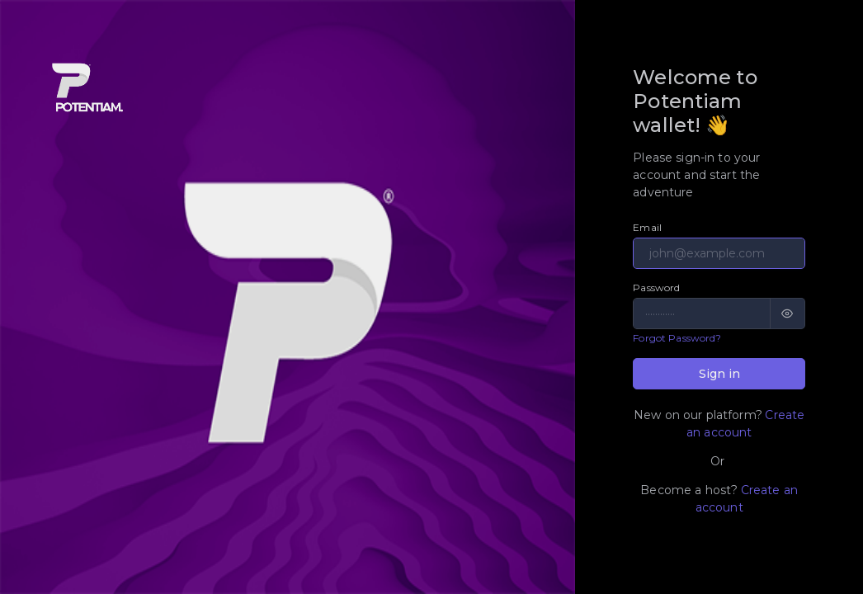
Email (647, 227)
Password (656, 287)
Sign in (719, 373)
